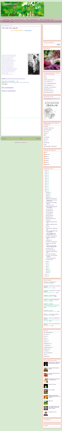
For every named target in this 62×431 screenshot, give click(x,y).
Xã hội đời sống (6, 19)
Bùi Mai (45, 354)
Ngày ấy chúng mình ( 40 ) (48, 92)
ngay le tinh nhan (52, 282)
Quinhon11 (6, 81)
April (47, 267)
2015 (46, 187)
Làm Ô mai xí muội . (49, 209)
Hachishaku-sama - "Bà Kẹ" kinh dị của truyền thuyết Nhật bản (54, 363)
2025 (46, 172)
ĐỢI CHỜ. (47, 226)
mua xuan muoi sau (52, 295)
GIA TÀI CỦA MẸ (52, 389)
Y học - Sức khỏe (46, 19)
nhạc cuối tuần (11, 82)
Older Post (38, 138)
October (47, 195)
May (47, 266)
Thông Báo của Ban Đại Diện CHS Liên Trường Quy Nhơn (51, 246)
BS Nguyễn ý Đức (47, 343)
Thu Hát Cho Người (49, 259)
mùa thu (7, 82)
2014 (46, 189)
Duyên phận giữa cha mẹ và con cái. (52, 98)
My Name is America (49, 215)
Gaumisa (45, 341)
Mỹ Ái (45, 135)
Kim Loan (45, 140)
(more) (51, 283)
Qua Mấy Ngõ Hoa (49, 213)
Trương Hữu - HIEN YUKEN (49, 128)
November (48, 193)
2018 (46, 183)
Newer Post (4, 138)
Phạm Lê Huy (47, 154)
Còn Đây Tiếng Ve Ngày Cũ (51, 258)
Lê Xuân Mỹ (46, 350)
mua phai (51, 303)
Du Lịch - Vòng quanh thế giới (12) (50, 83)
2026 (46, 170)
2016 (46, 186)
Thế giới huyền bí (6, 21)
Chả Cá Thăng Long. (49, 212)
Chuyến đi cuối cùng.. (52, 384)
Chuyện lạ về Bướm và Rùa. (51, 218)
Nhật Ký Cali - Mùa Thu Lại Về (51, 198)
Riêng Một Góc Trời (49, 217)
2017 (46, 184)
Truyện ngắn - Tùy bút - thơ (19, 19)
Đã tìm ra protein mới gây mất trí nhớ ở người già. (51, 207)
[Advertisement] (21, 127)
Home (21, 138)
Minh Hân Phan (46, 142)
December (48, 192)
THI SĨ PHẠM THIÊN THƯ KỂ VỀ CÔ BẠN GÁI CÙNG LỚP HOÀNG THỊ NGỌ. (54, 407)
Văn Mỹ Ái (47, 162)
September (48, 197)
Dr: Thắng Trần (46, 137)
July (47, 263)
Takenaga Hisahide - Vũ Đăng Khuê (50, 146)
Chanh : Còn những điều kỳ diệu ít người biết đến (51, 231)
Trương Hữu (47, 158)
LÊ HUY (45, 336)
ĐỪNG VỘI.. (51, 400)
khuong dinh (47, 164)
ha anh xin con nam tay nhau (54, 299)
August (47, 261)
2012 (46, 274)
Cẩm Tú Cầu (46, 334)
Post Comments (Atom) (23, 142)
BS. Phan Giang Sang (48, 352)
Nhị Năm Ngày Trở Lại (50, 205)
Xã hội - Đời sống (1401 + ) (48, 85)
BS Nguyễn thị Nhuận (47, 347)
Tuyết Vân (45, 133)
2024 (46, 173)
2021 (46, 178)
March (47, 269)
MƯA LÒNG (48, 220)
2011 (46, 276)
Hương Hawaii (46, 356)
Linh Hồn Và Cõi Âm (49, 248)
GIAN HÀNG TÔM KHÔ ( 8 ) (49, 90)
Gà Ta (46, 152)
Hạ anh (45, 144)
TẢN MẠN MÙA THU (49, 210)
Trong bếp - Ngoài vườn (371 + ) (49, 79)
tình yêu (22, 82)
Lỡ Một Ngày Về (49, 240)
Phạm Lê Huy (46, 131)
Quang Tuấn (16, 82)
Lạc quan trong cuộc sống (50, 249)
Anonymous (46, 282)
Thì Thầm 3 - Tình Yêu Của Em (51, 241)
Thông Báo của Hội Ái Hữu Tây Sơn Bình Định (51, 200)
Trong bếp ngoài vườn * (34, 19)
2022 (46, 176)
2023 (46, 175)
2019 (46, 181)
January (47, 272)
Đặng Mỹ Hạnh (46, 349)
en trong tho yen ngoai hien (54, 314)
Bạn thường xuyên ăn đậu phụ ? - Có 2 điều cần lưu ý (54, 379)
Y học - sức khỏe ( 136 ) (48, 81)
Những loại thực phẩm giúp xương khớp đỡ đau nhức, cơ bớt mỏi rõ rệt (54, 396)
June (47, 264)
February (47, 271)
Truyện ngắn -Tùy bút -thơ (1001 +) (50, 87)
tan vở (19, 82)
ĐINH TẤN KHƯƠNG (47, 129)
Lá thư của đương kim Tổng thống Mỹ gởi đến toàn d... (51, 234)
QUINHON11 (46, 126)
